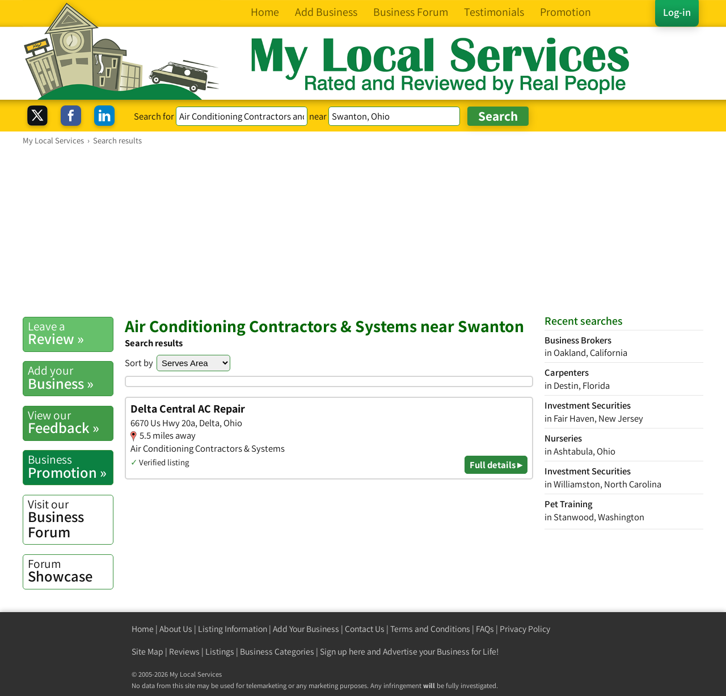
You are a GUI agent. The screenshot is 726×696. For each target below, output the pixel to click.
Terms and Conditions (430, 628)
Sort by (139, 363)
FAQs (485, 628)
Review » (70, 333)
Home (143, 628)
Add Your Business (306, 628)
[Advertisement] (363, 230)
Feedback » (70, 422)
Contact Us (365, 628)
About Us (175, 628)
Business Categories (277, 651)
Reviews (184, 651)
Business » (70, 377)
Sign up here (342, 651)
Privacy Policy (525, 628)
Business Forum (70, 519)
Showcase (70, 570)
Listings (219, 651)
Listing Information (232, 628)
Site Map (147, 651)
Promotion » (70, 466)
